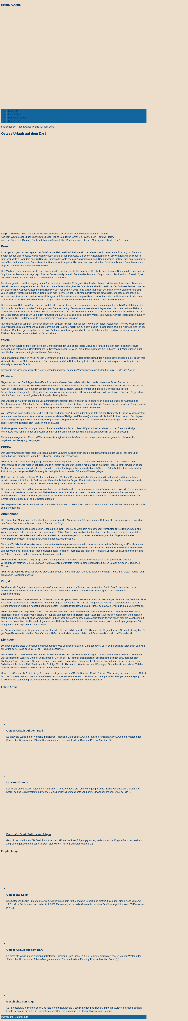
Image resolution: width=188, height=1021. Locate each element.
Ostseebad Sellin (17, 894)
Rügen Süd (14, 121)
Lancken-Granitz (17, 782)
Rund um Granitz (17, 117)
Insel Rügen (14, 114)
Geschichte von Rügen (21, 1001)
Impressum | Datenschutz (14, 1017)
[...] (117, 740)
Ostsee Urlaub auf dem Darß (24, 730)
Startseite (13, 111)
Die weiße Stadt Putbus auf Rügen (28, 834)
